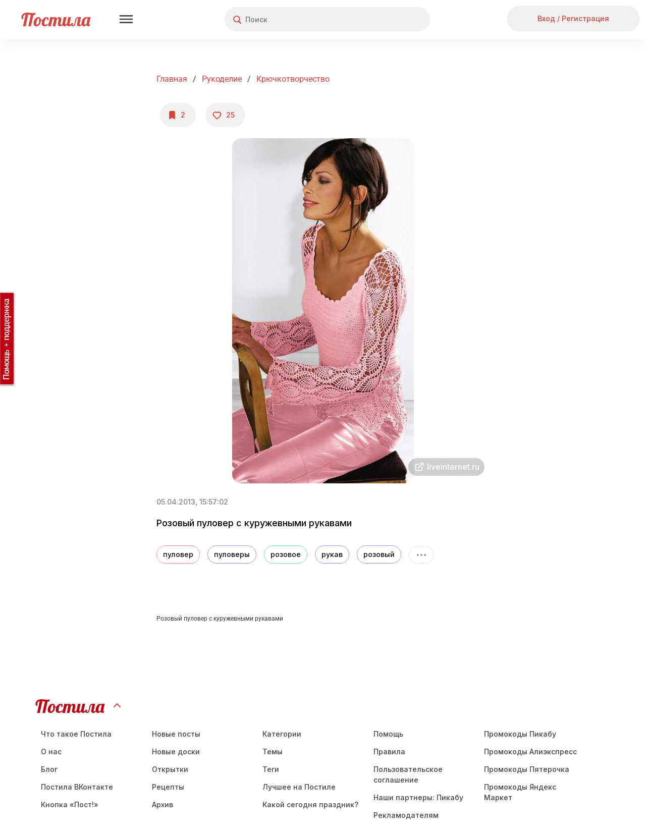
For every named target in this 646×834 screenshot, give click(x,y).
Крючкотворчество (293, 79)
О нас (51, 751)
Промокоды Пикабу (520, 734)
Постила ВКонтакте (77, 787)
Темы (272, 751)
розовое (286, 554)
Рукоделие (222, 79)
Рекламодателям (406, 815)
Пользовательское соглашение (408, 774)
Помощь (388, 734)
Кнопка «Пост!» (69, 804)
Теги (270, 769)
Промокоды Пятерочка (526, 769)
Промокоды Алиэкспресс (530, 751)
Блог (49, 769)
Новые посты (176, 734)
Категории (281, 734)
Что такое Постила (76, 734)
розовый (379, 554)
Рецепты (168, 787)
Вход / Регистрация (573, 18)
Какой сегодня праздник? (310, 804)
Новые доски (176, 751)
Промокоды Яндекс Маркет (520, 792)
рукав (332, 554)
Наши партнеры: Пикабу (418, 797)
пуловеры (232, 554)
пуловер (178, 554)
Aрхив (162, 804)
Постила (55, 19)
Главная (171, 79)
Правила (389, 751)
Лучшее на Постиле (299, 787)
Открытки (170, 769)
